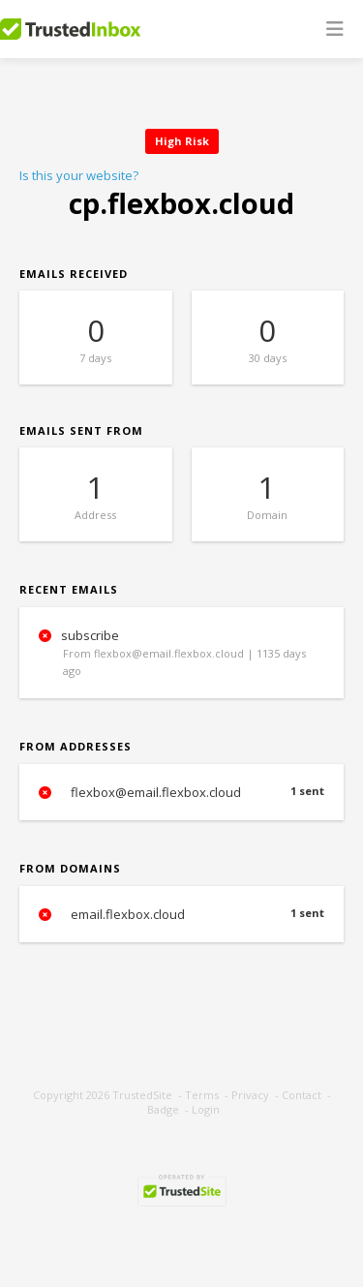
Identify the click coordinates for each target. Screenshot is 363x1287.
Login (206, 1109)
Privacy (250, 1095)
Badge (163, 1109)
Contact (301, 1095)
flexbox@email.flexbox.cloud (181, 792)
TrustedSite (142, 1095)
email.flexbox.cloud (181, 914)
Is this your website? (78, 175)
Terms (202, 1095)
